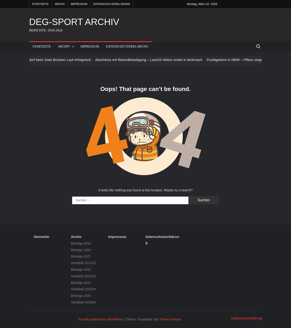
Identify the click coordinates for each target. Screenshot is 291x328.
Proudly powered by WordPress (100, 319)
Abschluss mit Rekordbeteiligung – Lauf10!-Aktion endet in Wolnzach (152, 60)
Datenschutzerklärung (111, 4)
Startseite (40, 4)
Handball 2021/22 (83, 263)
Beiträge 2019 (81, 243)
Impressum (79, 4)
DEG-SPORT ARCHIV (74, 22)
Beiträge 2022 (81, 269)
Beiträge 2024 (81, 296)
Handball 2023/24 (83, 289)
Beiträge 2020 (81, 250)
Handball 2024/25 (83, 302)
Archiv (60, 4)
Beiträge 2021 (81, 256)
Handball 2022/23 (83, 276)
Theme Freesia (170, 319)
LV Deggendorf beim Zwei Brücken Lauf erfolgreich (54, 60)
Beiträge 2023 (81, 283)
